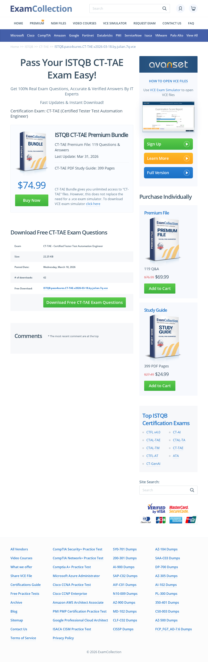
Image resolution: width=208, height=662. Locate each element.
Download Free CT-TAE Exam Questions (84, 303)
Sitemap (16, 620)
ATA (176, 455)
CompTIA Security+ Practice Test (77, 549)
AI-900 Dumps (124, 566)
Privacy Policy (63, 637)
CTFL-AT (152, 455)
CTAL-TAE (153, 439)
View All (192, 36)
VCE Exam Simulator (165, 89)
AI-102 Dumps (166, 584)
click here (93, 204)
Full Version (168, 172)
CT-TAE (45, 47)
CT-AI (177, 432)
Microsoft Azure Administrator (76, 575)
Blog (13, 611)
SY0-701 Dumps (125, 549)
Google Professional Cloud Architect (80, 620)
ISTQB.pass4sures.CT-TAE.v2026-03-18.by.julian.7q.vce (75, 288)
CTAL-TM (152, 447)
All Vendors (19, 549)
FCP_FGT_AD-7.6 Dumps (173, 628)
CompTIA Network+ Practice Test (78, 557)
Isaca (148, 36)
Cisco (30, 36)
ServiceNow (133, 36)
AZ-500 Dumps (166, 620)
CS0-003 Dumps (167, 611)
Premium (37, 23)
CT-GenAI (153, 463)
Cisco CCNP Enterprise (70, 593)
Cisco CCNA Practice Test (72, 584)
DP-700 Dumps (166, 566)
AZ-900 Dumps (124, 602)
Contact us (171, 23)
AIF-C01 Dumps (125, 584)
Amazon (60, 36)
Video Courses (84, 23)
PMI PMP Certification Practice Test (80, 611)
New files (58, 23)
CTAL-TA (179, 439)
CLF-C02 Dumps (125, 620)
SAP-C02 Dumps (125, 575)
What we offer (21, 566)
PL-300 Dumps (166, 593)
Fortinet (88, 36)
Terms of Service (23, 637)
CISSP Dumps (123, 628)
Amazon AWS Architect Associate (78, 602)
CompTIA (44, 36)
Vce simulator (115, 23)
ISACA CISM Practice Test (72, 628)
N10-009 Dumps (125, 593)
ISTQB (30, 47)
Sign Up (168, 143)
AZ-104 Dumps (166, 549)
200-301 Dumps (125, 557)
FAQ (191, 23)
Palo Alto (176, 36)
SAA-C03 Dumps (167, 557)
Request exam (144, 23)
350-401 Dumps (167, 602)
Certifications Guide (25, 584)
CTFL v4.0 (153, 432)
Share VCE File (21, 575)
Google (74, 36)
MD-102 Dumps (125, 611)
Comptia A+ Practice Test (72, 566)
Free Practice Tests (24, 593)
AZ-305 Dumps (166, 575)
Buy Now (31, 200)
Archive (16, 602)
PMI (118, 36)
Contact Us (18, 628)
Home (18, 23)
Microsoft (17, 36)
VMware (161, 36)
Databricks (105, 36)
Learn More (168, 158)
